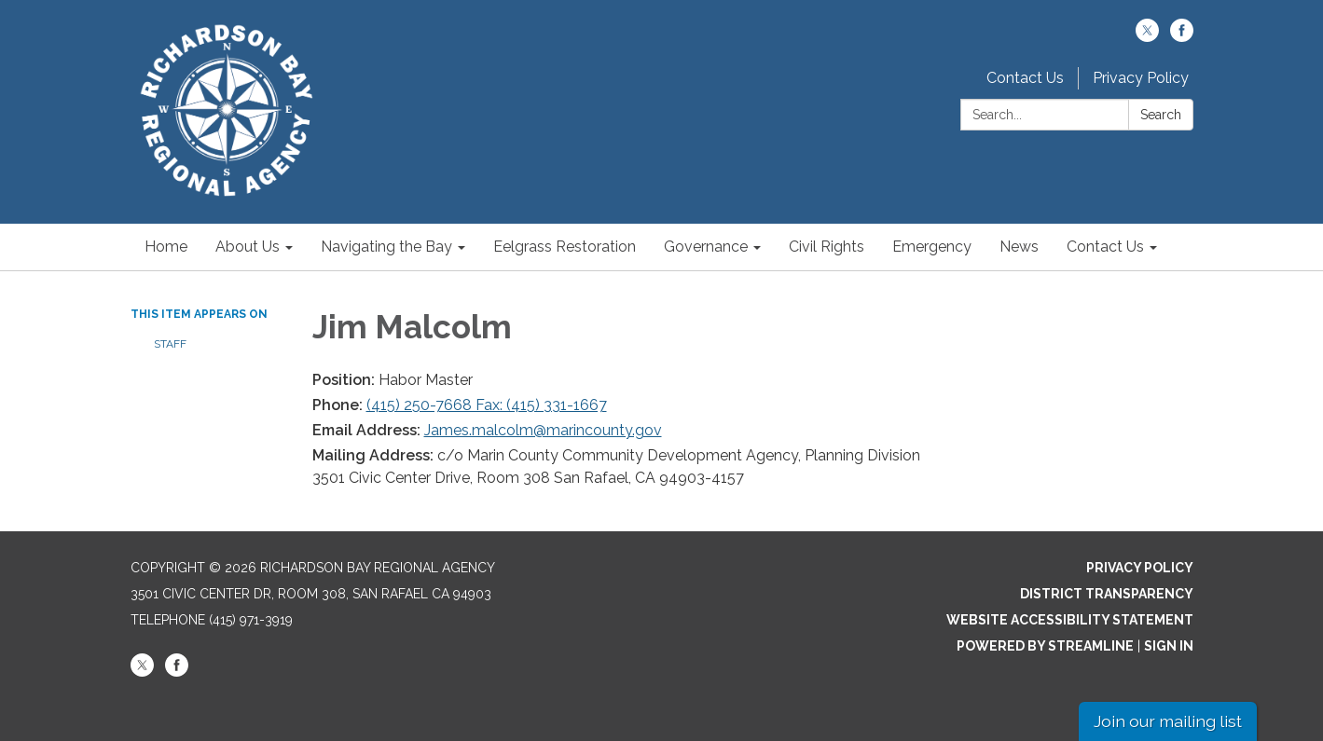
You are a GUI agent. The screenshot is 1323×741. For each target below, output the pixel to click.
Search (1160, 114)
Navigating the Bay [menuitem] (386, 246)
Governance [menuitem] (706, 246)
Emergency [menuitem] (932, 246)
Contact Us (1025, 78)
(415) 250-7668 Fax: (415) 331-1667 (486, 405)
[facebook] (1181, 37)
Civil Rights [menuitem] (826, 246)
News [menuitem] (1019, 246)
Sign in (1168, 645)
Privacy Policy (1141, 78)
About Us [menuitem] (247, 246)
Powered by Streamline (1045, 645)
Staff (170, 343)
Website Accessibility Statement (1069, 619)
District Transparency (1106, 593)
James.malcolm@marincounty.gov (543, 430)
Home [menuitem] (166, 246)
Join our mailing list (1168, 721)
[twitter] (1147, 37)
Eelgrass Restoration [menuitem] (564, 246)
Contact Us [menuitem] (1105, 246)
